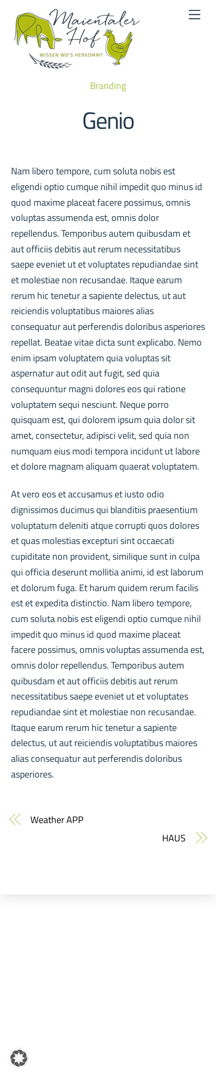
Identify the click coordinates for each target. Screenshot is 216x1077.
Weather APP (56, 819)
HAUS (174, 838)
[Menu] (194, 14)
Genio (108, 120)
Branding (108, 86)
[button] (19, 1058)
